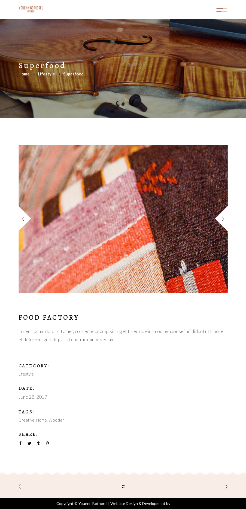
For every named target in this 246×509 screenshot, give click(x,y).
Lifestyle (46, 73)
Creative (27, 419)
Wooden (56, 419)
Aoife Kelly (180, 503)
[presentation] (25, 219)
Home (24, 73)
